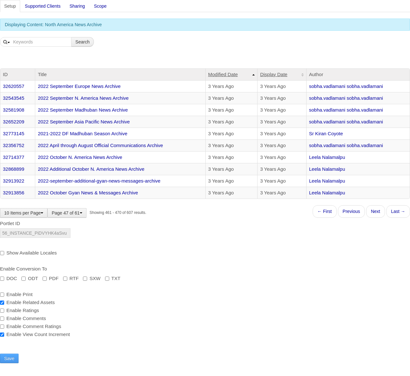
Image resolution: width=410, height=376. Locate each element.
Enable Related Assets (27, 302)
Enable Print (16, 294)
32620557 (13, 86)
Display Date (273, 74)
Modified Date (223, 74)
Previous (351, 211)
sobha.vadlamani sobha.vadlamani (346, 86)
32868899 (13, 169)
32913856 (13, 192)
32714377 (13, 157)
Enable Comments (23, 318)
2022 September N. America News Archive (83, 98)
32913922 (13, 181)
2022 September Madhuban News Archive (83, 110)
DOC (8, 278)
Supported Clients (43, 6)
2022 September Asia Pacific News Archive (84, 121)
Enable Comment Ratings (30, 326)
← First (324, 211)
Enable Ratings (19, 310)
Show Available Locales (28, 252)
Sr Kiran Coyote (326, 133)
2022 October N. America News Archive (80, 157)
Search (82, 41)
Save (9, 358)
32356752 (13, 145)
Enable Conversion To (23, 268)
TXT (112, 278)
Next (375, 211)
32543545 (13, 98)
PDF (51, 278)
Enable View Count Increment (35, 334)
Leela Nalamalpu (327, 157)
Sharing (77, 6)
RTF (71, 278)
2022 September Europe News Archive (79, 86)
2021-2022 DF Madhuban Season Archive (82, 133)
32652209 (13, 121)
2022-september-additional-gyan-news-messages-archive (99, 181)
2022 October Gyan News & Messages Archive (88, 192)
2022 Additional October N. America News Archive (91, 169)
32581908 (13, 110)
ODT (29, 278)
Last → (398, 211)
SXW (91, 278)
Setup (10, 6)
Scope (100, 6)
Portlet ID (10, 223)
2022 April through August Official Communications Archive (100, 145)
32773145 (13, 133)
